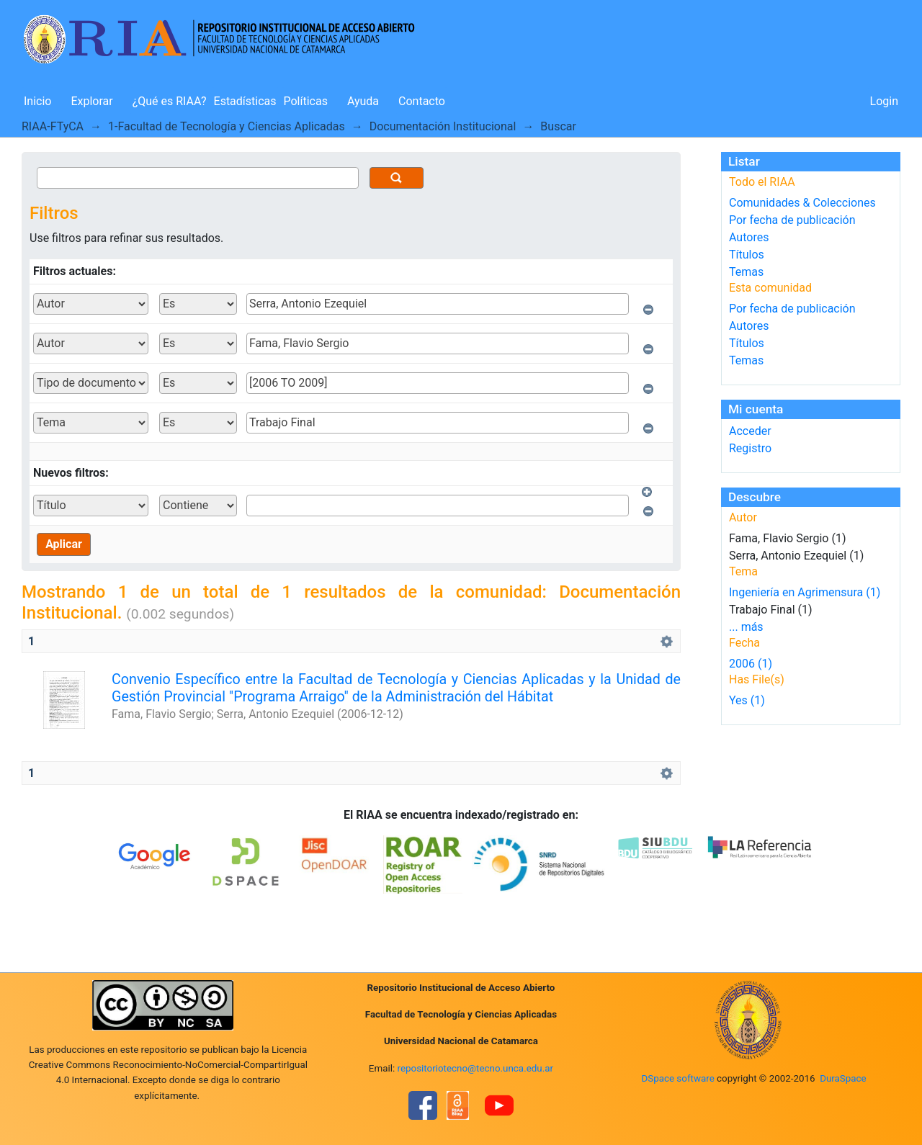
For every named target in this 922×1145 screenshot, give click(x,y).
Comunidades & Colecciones (802, 203)
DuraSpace (843, 1078)
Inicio (37, 101)
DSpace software (677, 1078)
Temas (746, 272)
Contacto (421, 101)
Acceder (750, 431)
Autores (749, 237)
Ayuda (363, 101)
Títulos (746, 254)
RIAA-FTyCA (53, 126)
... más (746, 627)
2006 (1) (750, 663)
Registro (750, 448)
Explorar (91, 101)
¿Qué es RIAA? (170, 101)
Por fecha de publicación (792, 220)
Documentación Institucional (443, 126)
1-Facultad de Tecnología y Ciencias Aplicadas (226, 126)
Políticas (306, 101)
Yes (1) (747, 700)
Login (884, 101)
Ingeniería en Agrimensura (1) (804, 592)
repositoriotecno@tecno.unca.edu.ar (476, 1068)
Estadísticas (245, 101)
